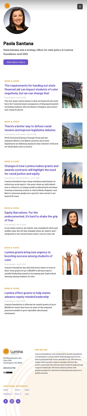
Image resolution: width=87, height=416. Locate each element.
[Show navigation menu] (80, 6)
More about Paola (16, 62)
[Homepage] (13, 6)
